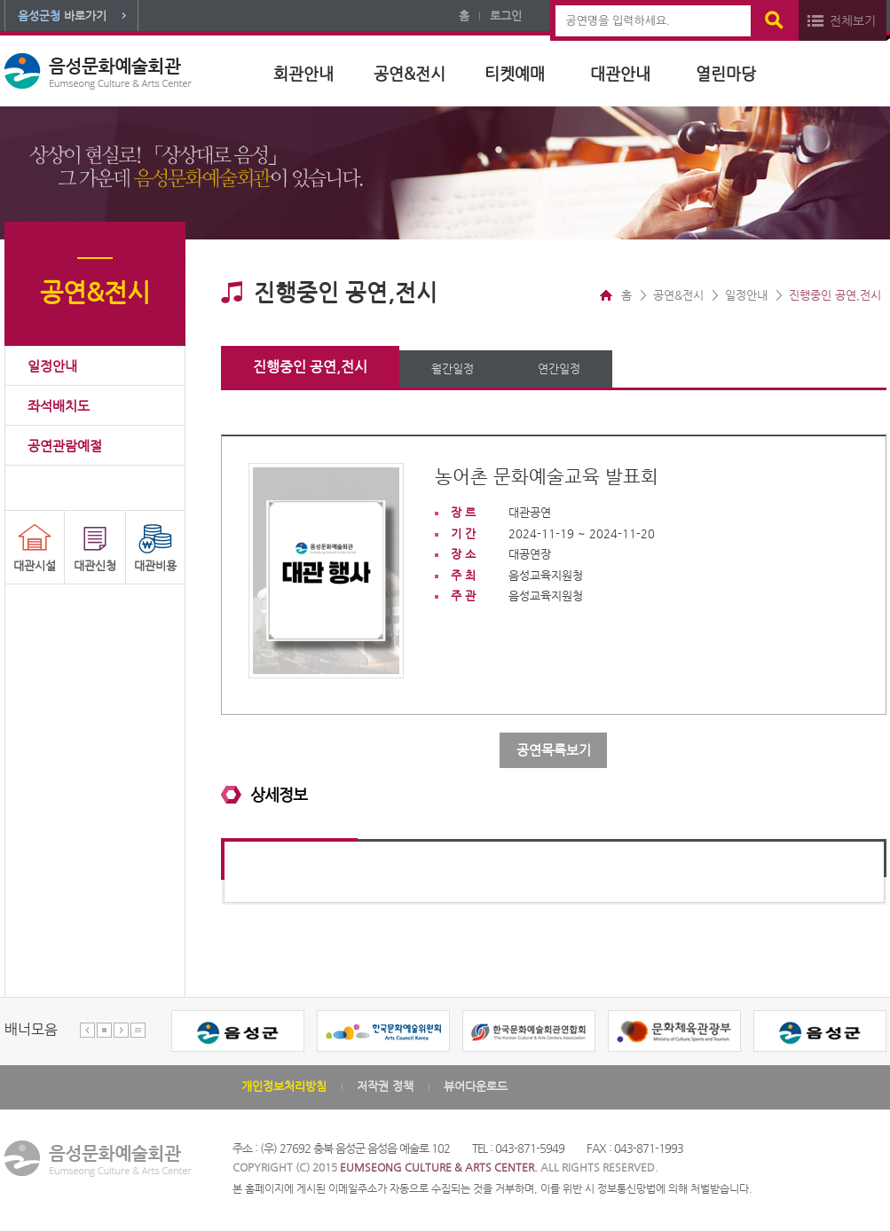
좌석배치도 (59, 405)
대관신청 (95, 565)
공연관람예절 (65, 445)
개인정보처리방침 (284, 1086)
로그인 (506, 15)
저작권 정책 (385, 1086)
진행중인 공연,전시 (310, 366)
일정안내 (52, 365)
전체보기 (853, 20)
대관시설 (34, 565)
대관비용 (155, 565)
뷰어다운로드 (476, 1086)
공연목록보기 (553, 749)
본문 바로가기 (0, 0)
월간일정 (452, 368)
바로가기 (62, 15)
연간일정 (559, 368)
